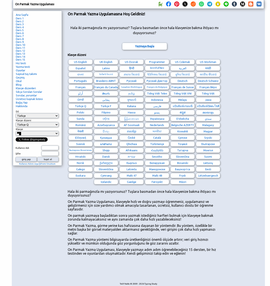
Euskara (80, 175)
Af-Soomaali (131, 125)
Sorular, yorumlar (26, 95)
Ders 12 (20, 50)
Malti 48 (157, 175)
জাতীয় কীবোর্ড (208, 74)
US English (80, 61)
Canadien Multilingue (131, 87)
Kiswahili (182, 131)
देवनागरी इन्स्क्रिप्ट (157, 68)
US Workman (208, 61)
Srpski (208, 137)
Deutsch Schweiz (208, 80)
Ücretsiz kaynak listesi (29, 98)
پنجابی (106, 99)
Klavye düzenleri (26, 88)
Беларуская (157, 162)
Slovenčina (182, 156)
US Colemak (182, 61)
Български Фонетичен (80, 150)
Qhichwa (131, 143)
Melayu (182, 99)
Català (157, 137)
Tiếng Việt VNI (183, 93)
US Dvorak (131, 61)
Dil (17, 111)
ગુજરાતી (131, 99)
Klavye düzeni (23, 120)
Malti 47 (131, 175)
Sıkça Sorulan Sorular (29, 91)
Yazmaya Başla (144, 46)
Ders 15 (20, 59)
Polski (80, 112)
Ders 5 (20, 30)
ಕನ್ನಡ (182, 112)
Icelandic (106, 181)
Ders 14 (20, 56)
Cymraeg (106, 175)
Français (81, 87)
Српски (182, 137)
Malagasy (208, 125)
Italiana (131, 106)
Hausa (131, 112)
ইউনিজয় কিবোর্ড (157, 74)
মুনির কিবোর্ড (183, 74)
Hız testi (21, 63)
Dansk (106, 156)
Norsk (80, 162)
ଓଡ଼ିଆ (106, 118)
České (131, 137)
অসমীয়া (157, 131)
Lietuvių (208, 162)
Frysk (182, 175)
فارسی (157, 106)
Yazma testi (23, 66)
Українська (157, 118)
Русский (131, 80)
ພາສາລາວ (106, 143)
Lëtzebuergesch (208, 175)
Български (208, 143)
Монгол (208, 150)
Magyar (208, 131)
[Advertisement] (144, 271)
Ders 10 (20, 44)
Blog (19, 84)
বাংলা (80, 74)
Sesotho (157, 156)
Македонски (157, 169)
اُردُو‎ (80, 93)
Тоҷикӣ (182, 143)
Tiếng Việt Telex (157, 93)
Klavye (19, 129)
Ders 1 (20, 18)
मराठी (208, 68)
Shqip (106, 150)
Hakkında (21, 106)
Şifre (18, 153)
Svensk (80, 143)
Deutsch (183, 80)
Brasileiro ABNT (106, 80)
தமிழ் (131, 93)
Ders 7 (20, 36)
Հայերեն (157, 150)
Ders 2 (20, 21)
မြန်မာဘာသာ (131, 118)
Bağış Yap (22, 102)
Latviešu (132, 169)
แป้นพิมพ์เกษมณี (183, 106)
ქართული (106, 162)
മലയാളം (208, 112)
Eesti (208, 169)
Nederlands (157, 125)
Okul (19, 81)
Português (80, 80)
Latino (106, 68)
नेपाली (80, 131)
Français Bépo (208, 87)
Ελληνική (80, 137)
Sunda (80, 118)
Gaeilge (131, 181)
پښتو (157, 112)
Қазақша (106, 137)
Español (80, 68)
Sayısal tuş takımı (26, 73)
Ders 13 (20, 53)
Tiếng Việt (208, 93)
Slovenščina (106, 169)
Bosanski (182, 162)
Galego (80, 169)
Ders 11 (20, 47)
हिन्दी (131, 68)
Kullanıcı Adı (22, 148)
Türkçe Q (80, 106)
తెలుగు (106, 93)
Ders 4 (20, 27)
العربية (182, 68)
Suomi (208, 156)
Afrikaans (132, 150)
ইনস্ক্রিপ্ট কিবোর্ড (106, 74)
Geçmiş (20, 77)
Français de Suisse (182, 87)
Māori (182, 181)
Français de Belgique (157, 87)
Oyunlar (20, 70)
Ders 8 (20, 38)
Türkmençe (157, 143)
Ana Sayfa (22, 14)
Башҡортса (182, 169)
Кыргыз (132, 162)
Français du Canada (106, 87)
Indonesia (157, 99)
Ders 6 (20, 33)
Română (81, 125)
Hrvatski (80, 156)
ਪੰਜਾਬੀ (80, 99)
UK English (106, 61)
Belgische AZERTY (182, 125)
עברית (131, 156)
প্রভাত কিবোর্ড (132, 74)
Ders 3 (20, 24)
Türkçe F (106, 106)
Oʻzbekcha (182, 118)
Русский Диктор (157, 80)
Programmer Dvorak (157, 62)
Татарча (182, 150)
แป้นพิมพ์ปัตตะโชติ (208, 106)
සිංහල (106, 131)
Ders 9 (20, 41)
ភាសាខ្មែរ (131, 131)
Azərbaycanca (106, 125)
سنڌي (208, 118)
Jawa (208, 99)
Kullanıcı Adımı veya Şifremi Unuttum (37, 164)
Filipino (106, 112)
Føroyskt (157, 181)
